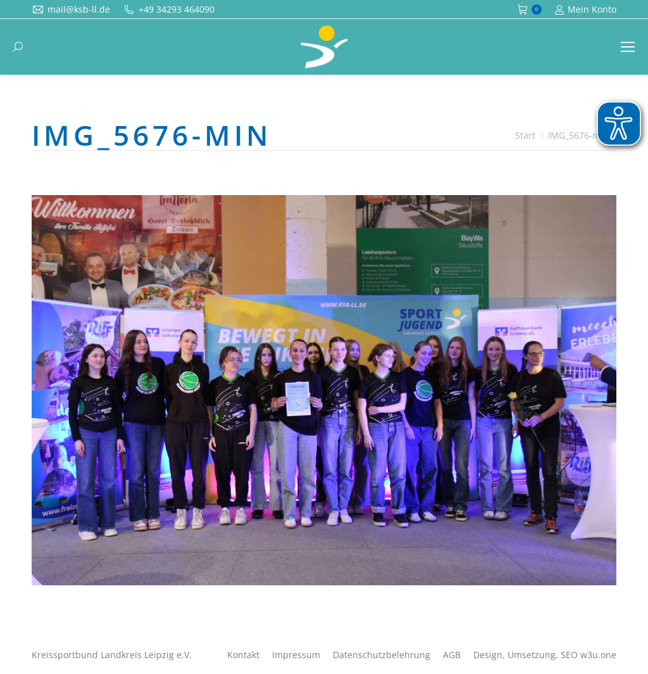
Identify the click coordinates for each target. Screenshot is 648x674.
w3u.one (598, 655)
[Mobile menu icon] (627, 46)
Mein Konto (585, 9)
